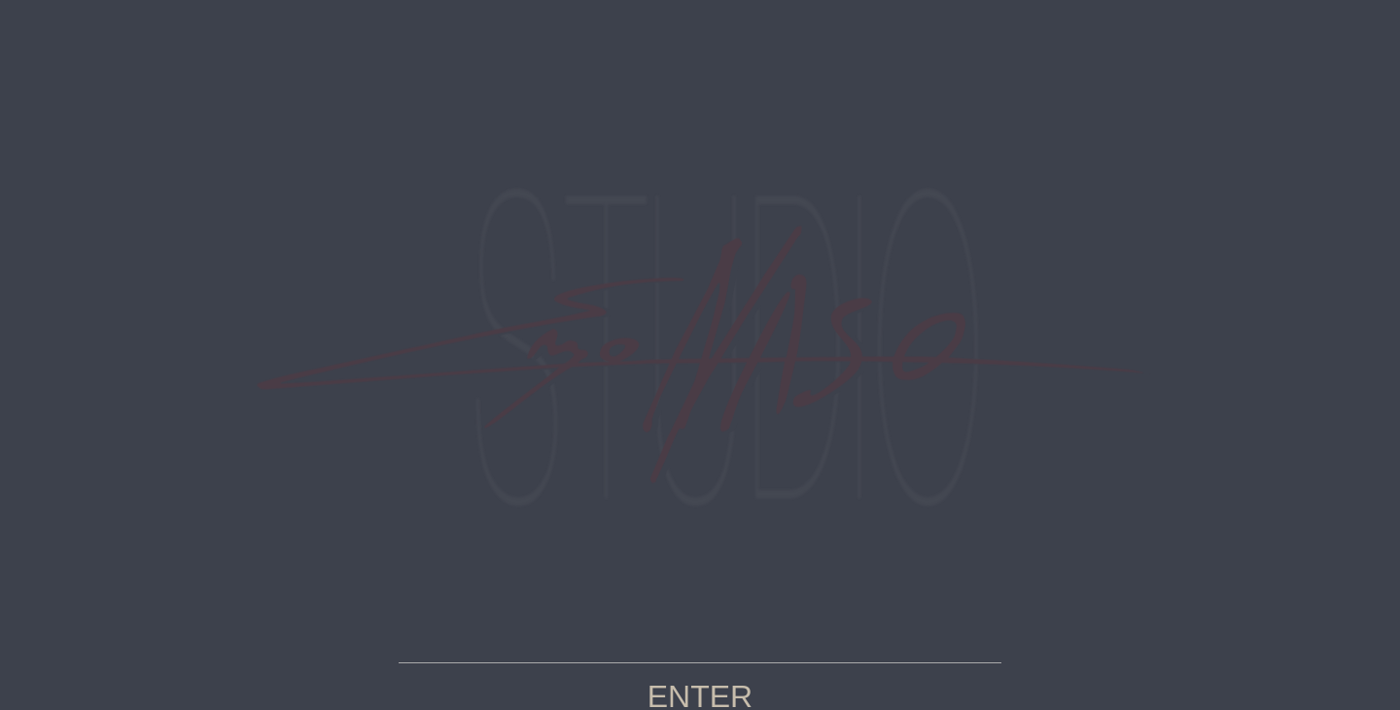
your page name (700, 355)
